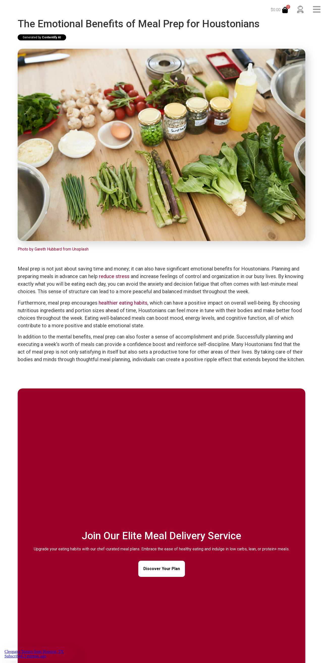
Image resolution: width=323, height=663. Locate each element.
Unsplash (80, 249)
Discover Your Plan (161, 568)
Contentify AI (51, 37)
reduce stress (114, 276)
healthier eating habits (123, 303)
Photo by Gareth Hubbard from (45, 249)
